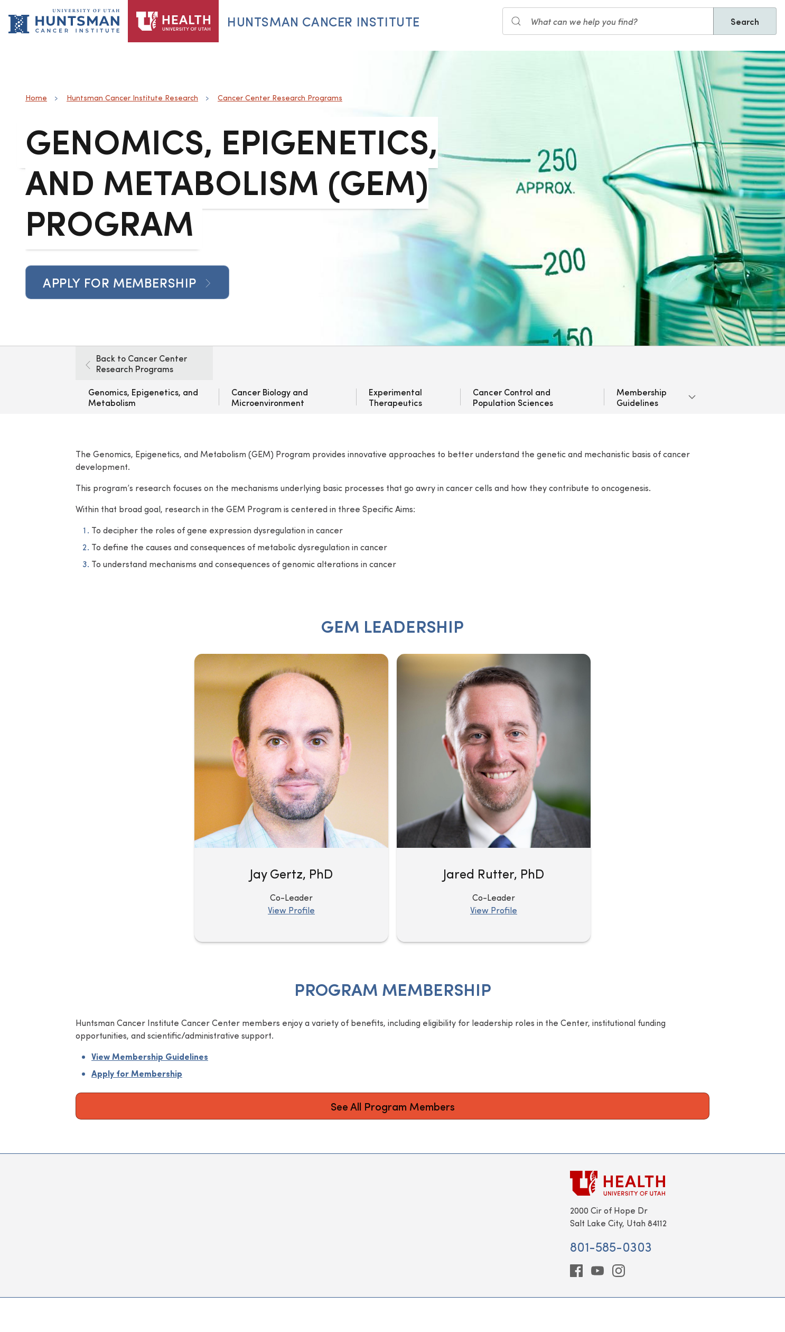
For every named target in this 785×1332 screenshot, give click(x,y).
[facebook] (576, 1270)
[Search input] (608, 21)
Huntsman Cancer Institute (323, 21)
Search (745, 21)
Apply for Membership (127, 282)
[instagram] (618, 1270)
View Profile (291, 909)
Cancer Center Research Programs (280, 97)
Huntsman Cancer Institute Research (132, 97)
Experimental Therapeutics (395, 397)
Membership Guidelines (641, 397)
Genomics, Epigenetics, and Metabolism (143, 397)
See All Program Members (393, 1106)
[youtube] (597, 1270)
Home (36, 97)
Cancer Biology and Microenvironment (269, 397)
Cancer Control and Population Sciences (513, 397)
